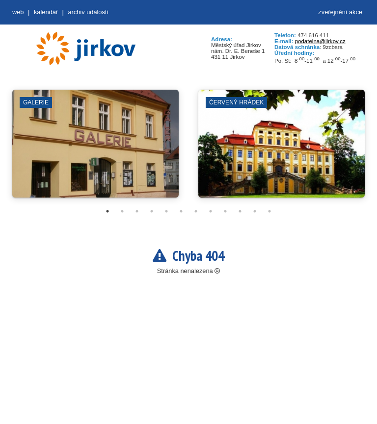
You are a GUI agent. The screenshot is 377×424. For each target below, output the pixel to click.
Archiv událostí (88, 12)
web (18, 12)
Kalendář (46, 12)
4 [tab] (152, 211)
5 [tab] (166, 211)
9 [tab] (225, 211)
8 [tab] (210, 211)
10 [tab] (240, 211)
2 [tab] (122, 211)
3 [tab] (137, 211)
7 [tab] (196, 211)
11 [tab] (255, 211)
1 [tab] (107, 211)
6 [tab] (181, 211)
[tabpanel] (95, 148)
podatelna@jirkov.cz (320, 41)
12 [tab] (269, 211)
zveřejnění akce (340, 12)
